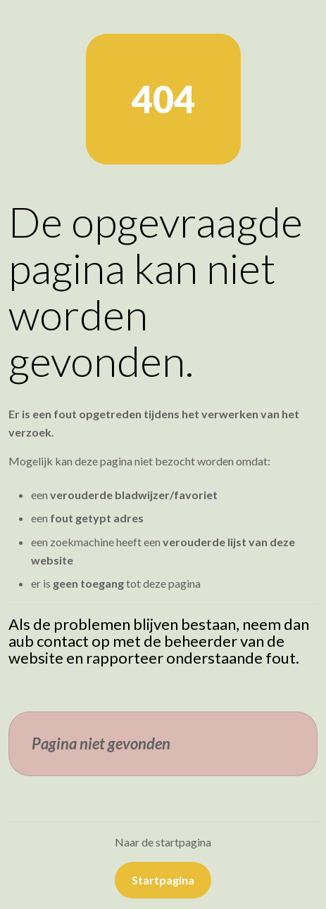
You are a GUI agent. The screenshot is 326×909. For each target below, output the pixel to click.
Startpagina (163, 880)
